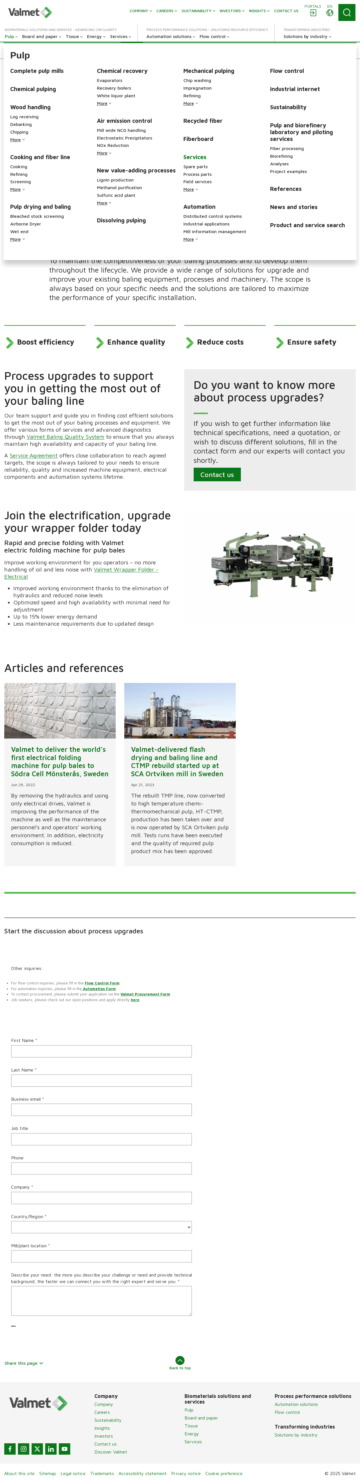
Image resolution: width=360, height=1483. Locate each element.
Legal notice (73, 1473)
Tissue (191, 1425)
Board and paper (201, 1417)
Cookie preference (224, 1473)
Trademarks (102, 1473)
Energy (192, 1433)
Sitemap (47, 1473)
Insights (102, 1428)
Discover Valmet (110, 1451)
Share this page (24, 1363)
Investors (103, 1435)
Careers (102, 1412)
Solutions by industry (296, 1434)
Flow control (287, 1412)
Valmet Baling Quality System (65, 436)
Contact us (217, 474)
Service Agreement (34, 455)
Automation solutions (296, 1404)
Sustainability (108, 1420)
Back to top (180, 1363)
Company (103, 1404)
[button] (18, 50)
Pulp (189, 1409)
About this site (19, 1473)
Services (193, 1441)
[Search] (346, 12)
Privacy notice (186, 1473)
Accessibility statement (143, 1473)
